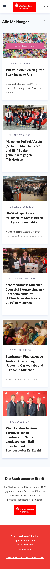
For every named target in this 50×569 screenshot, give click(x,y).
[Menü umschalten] (4, 6)
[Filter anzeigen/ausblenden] (45, 22)
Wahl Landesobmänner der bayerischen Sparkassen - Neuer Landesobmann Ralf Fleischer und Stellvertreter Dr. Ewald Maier (23, 441)
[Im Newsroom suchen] (46, 6)
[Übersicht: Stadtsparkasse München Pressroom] (24, 7)
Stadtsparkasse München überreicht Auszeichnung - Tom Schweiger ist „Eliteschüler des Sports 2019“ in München (25, 293)
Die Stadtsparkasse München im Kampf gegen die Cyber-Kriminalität (24, 217)
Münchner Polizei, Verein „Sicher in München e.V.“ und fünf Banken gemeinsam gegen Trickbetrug (24, 150)
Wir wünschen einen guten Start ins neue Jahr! (25, 72)
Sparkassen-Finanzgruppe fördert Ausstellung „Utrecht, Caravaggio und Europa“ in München (24, 363)
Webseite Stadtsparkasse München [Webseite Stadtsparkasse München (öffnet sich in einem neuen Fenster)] (25, 557)
